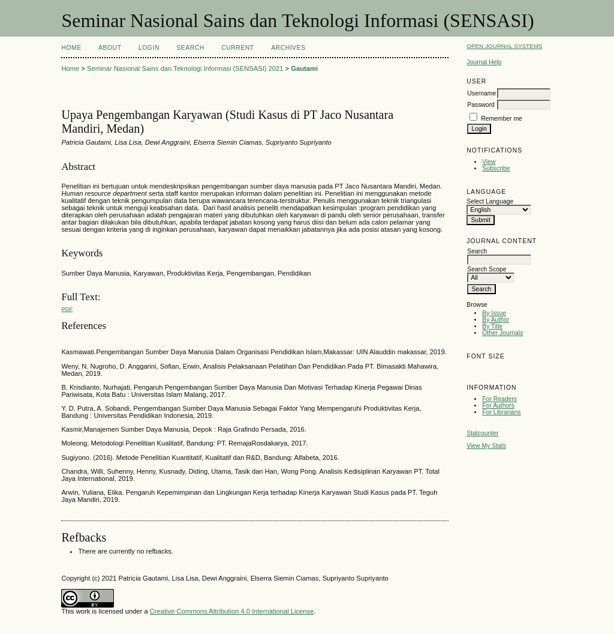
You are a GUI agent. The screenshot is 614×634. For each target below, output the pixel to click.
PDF (67, 309)
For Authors (498, 405)
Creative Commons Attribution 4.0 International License (232, 611)
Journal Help (483, 62)
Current (237, 47)
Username (481, 93)
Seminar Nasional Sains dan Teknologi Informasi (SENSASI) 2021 (185, 68)
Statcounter (482, 433)
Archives (288, 47)
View (488, 161)
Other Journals (502, 333)
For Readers (499, 399)
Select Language (489, 201)
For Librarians (501, 412)
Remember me (501, 118)
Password (481, 104)
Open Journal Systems (504, 46)
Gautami (304, 68)
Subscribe (496, 168)
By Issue (494, 313)
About (109, 47)
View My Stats (486, 445)
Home (71, 47)
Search (190, 47)
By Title (492, 326)
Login (149, 47)
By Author (495, 319)
